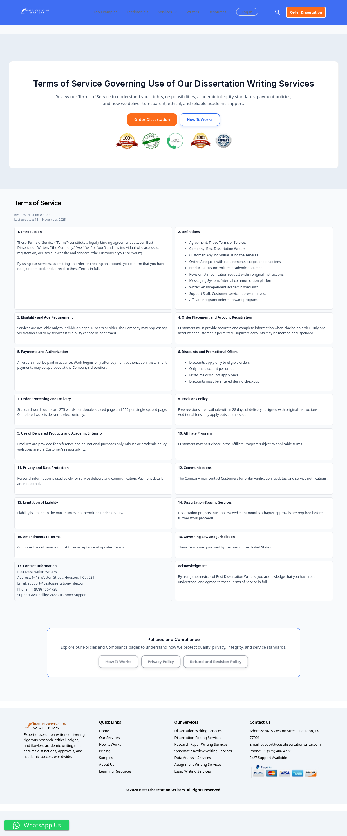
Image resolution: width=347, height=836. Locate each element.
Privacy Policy (160, 661)
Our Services (109, 737)
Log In (242, 11)
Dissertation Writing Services (198, 731)
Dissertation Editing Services (197, 737)
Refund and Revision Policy (215, 661)
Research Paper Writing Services (200, 744)
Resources (216, 11)
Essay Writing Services (192, 771)
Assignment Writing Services (197, 764)
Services (167, 11)
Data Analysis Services (192, 757)
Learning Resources (115, 771)
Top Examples (109, 11)
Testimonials (140, 11)
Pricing (105, 751)
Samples (106, 757)
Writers (190, 11)
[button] (174, 12)
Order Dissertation (152, 119)
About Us (106, 764)
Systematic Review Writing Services (203, 751)
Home (104, 731)
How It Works (200, 119)
